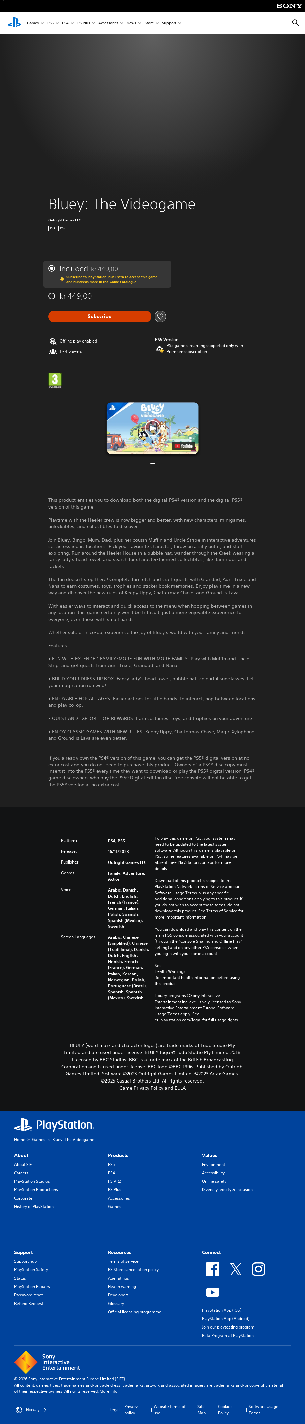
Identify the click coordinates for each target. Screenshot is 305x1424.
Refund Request (28, 1303)
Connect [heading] (211, 1252)
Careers (21, 1173)
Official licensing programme (134, 1312)
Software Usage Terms (263, 1410)
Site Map (201, 1410)
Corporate (23, 1198)
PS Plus (83, 23)
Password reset (28, 1295)
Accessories (108, 23)
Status (20, 1278)
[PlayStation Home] (14, 23)
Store (149, 23)
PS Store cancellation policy (133, 1269)
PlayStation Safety (31, 1269)
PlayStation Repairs (32, 1286)
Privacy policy (131, 1410)
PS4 (65, 23)
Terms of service (123, 1261)
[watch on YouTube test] (183, 446)
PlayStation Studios (32, 1181)
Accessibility (213, 1173)
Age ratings (118, 1278)
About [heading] (21, 1155)
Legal (115, 1410)
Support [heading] (23, 1252)
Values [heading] (209, 1155)
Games (33, 23)
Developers (118, 1295)
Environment (213, 1164)
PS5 (50, 23)
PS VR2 (114, 1181)
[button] (153, 428)
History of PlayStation (34, 1206)
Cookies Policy (225, 1410)
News (131, 23)
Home (19, 1139)
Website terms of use (169, 1410)
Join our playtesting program (228, 1327)
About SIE (23, 1164)
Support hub (25, 1261)
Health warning (122, 1286)
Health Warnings (170, 971)
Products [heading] (118, 1155)
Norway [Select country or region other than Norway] (31, 1410)
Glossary (116, 1303)
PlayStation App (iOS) (221, 1310)
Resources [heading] (119, 1252)
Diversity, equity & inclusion (227, 1190)
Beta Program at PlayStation (228, 1335)
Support (169, 23)
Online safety (214, 1181)
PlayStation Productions (36, 1190)
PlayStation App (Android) (225, 1318)
